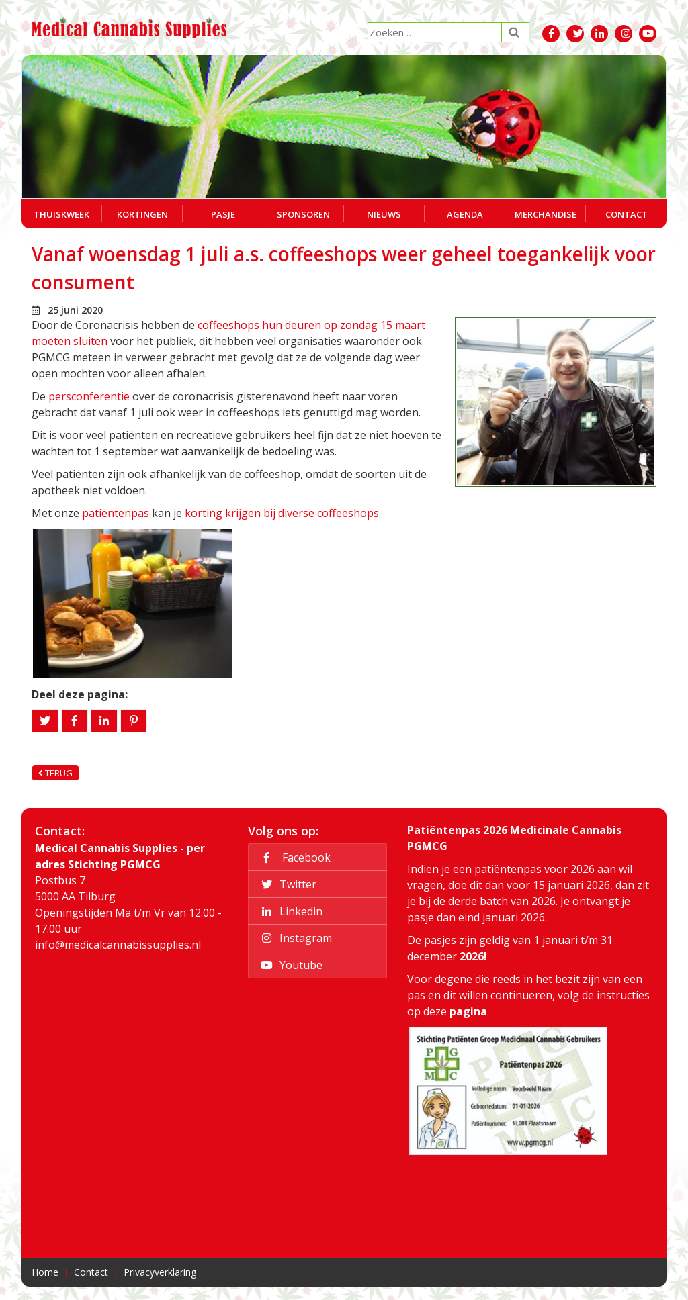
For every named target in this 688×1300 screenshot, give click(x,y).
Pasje (223, 214)
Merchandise (545, 214)
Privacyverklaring (160, 1272)
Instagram (294, 938)
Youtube (289, 965)
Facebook (294, 857)
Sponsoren (303, 214)
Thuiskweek (61, 214)
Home (45, 1272)
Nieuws (384, 214)
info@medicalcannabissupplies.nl (118, 944)
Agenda (465, 214)
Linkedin (289, 911)
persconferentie (89, 396)
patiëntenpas (115, 513)
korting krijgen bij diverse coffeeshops (282, 513)
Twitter (286, 884)
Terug (55, 773)
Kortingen (142, 214)
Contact (626, 214)
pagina (468, 1011)
